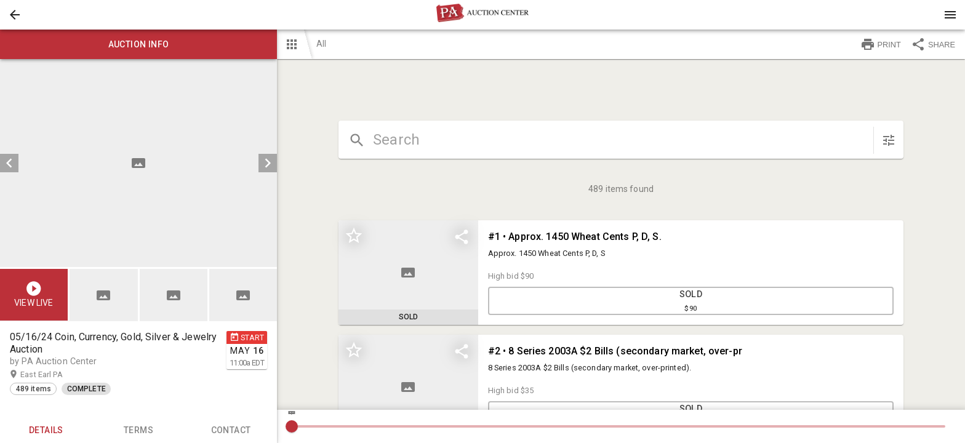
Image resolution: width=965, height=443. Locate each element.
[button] (15, 15)
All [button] (321, 44)
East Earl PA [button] (53, 374)
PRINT (880, 44)
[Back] (15, 15)
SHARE (933, 44)
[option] (138, 163)
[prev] (9, 163)
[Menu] (950, 15)
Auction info (138, 44)
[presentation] (482, 15)
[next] (267, 163)
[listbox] (138, 163)
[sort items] (888, 140)
